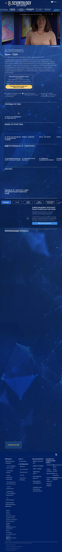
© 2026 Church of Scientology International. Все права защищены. (18, 543)
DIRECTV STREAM (38, 466)
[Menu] (6, 3)
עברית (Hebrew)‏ (10, 521)
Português (9, 532)
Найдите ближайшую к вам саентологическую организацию (13, 95)
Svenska (8, 536)
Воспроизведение (44, 223)
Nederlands (9, 529)
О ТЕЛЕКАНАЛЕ (23, 464)
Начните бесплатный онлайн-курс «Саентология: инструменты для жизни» (48, 95)
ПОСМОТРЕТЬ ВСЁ (13, 445)
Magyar (8, 523)
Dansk (7, 512)
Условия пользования (10, 544)
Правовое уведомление (11, 550)
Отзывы (22, 475)
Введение (22, 466)
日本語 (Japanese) (11, 527)
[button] (61, 202)
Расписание (22, 461)
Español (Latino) (10, 518)
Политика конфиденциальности (13, 548)
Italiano (8, 525)
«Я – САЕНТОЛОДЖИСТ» (14, 50)
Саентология (50, 465)
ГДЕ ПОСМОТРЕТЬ (37, 459)
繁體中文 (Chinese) (11, 538)
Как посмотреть (24, 469)
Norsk (7, 530)
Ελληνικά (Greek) (10, 516)
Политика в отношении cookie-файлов (14, 546)
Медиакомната (24, 472)
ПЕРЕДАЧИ (8, 459)
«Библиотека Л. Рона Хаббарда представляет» (10, 493)
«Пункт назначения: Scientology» (9, 477)
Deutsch (8, 514)
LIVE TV (20, 459)
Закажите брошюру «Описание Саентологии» (31, 94)
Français (8, 540)
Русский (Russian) (11, 534)
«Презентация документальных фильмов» (10, 504)
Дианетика (50, 473)
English (8, 510)
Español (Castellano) (11, 519)
